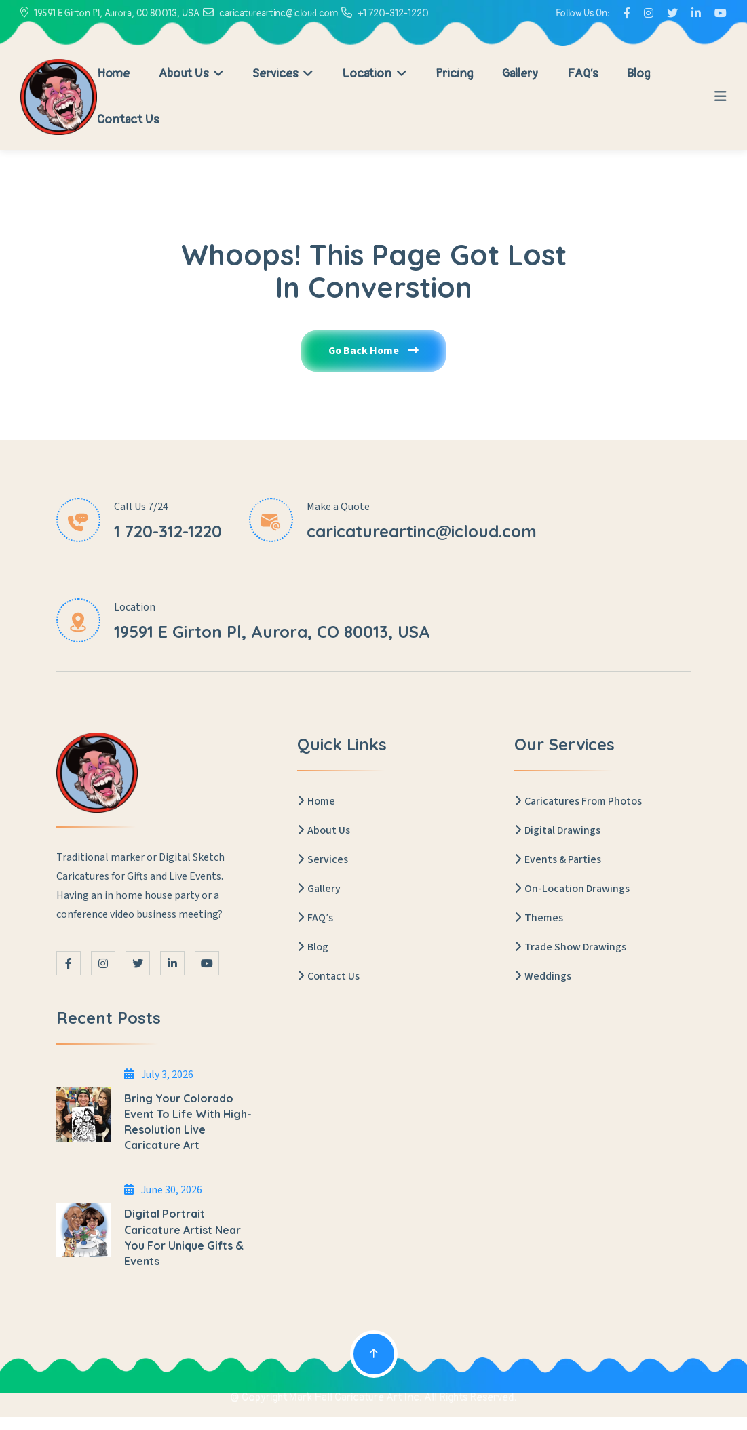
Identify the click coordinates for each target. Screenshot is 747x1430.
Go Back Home (374, 352)
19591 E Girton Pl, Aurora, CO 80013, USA (116, 13)
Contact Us (128, 120)
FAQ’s (582, 73)
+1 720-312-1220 (393, 13)
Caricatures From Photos (578, 801)
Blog (638, 73)
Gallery (520, 73)
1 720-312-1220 (168, 532)
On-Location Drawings (572, 889)
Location (374, 73)
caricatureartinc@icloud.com (278, 13)
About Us (191, 73)
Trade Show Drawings (570, 947)
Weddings (542, 976)
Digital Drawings (557, 831)
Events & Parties (557, 860)
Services (282, 73)
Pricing (454, 73)
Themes (538, 918)
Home (113, 73)
